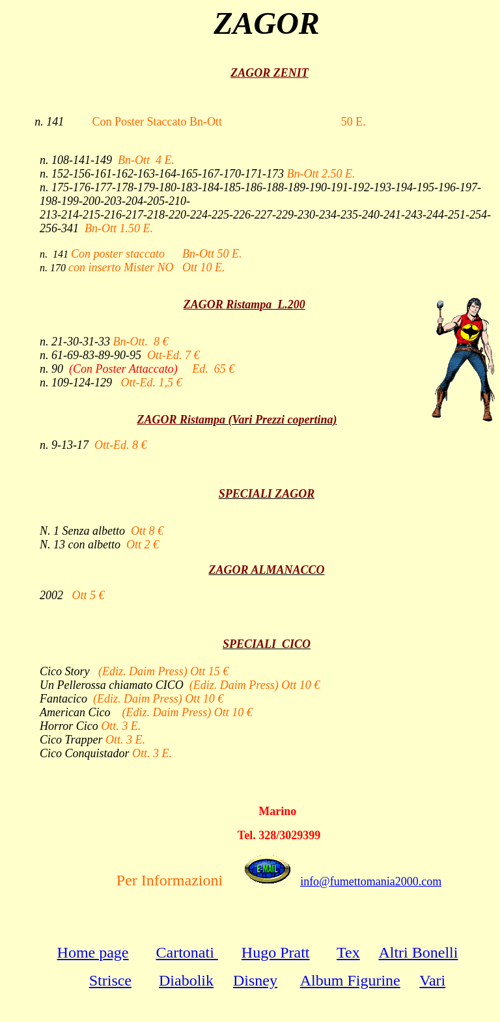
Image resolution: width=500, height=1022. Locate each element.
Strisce (110, 980)
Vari (432, 980)
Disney (255, 980)
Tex (348, 952)
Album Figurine (350, 980)
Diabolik (186, 980)
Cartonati (187, 952)
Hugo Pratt (276, 952)
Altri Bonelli (418, 952)
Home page (93, 952)
